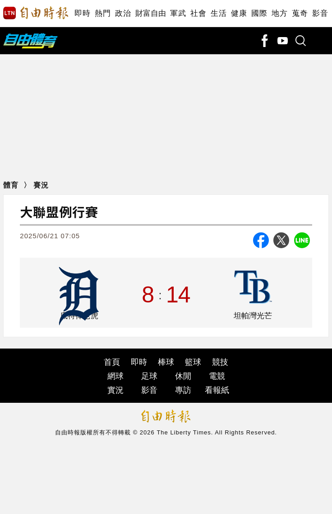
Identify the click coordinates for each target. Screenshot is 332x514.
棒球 (166, 362)
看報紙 (217, 390)
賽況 (41, 185)
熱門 (103, 13)
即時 (82, 13)
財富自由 (150, 13)
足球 (149, 376)
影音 (320, 13)
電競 (217, 376)
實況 (115, 390)
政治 (123, 13)
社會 (198, 13)
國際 (259, 13)
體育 (10, 185)
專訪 (183, 390)
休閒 (183, 376)
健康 (239, 13)
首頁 (112, 362)
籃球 (193, 362)
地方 (279, 13)
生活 (218, 13)
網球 (115, 376)
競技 (220, 362)
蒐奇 (300, 13)
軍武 (178, 13)
